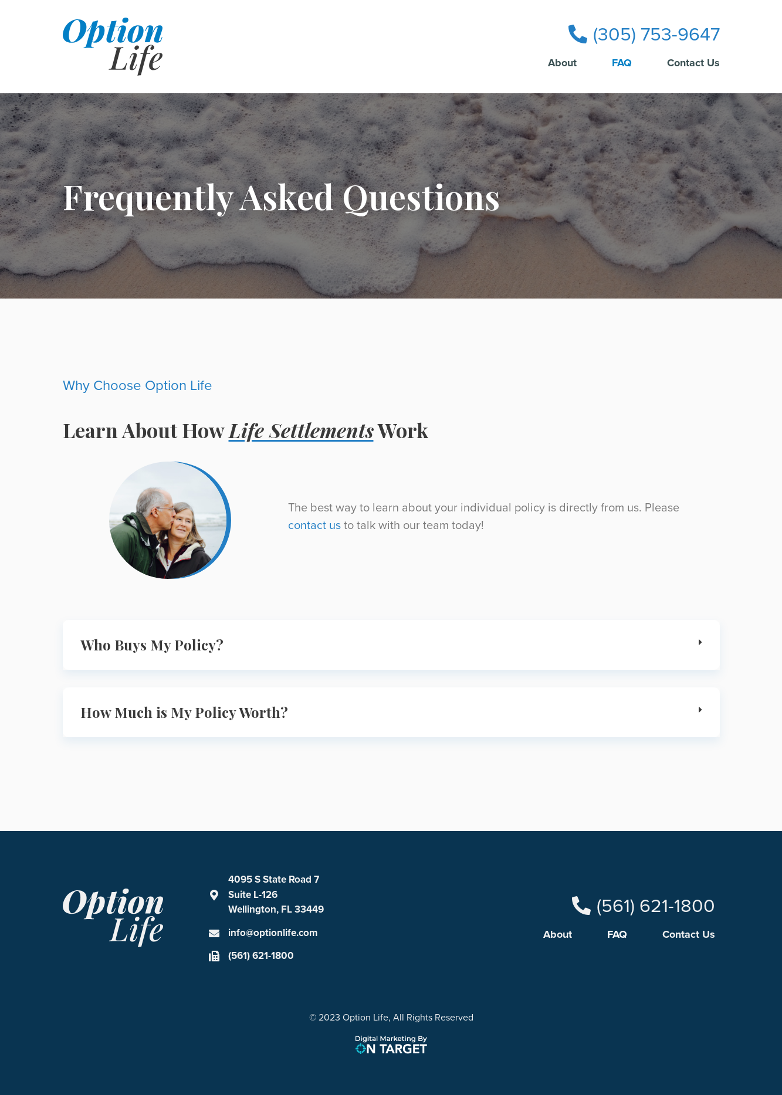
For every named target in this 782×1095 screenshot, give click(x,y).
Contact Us (693, 63)
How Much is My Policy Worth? (184, 712)
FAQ (622, 63)
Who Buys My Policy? (152, 644)
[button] (391, 645)
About (562, 63)
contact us (314, 525)
